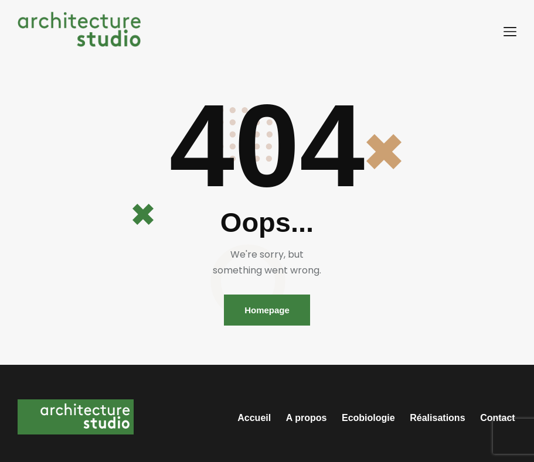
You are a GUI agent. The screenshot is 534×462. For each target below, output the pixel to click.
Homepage (267, 310)
